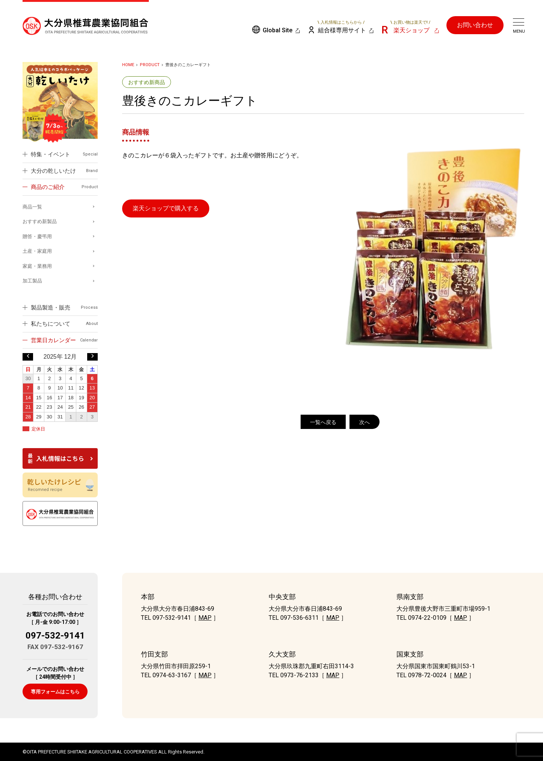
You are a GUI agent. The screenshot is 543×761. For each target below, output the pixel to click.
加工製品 (32, 281)
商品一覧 (32, 207)
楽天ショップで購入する (166, 208)
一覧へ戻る (323, 422)
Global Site (277, 30)
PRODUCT (150, 64)
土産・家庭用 (37, 251)
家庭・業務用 (37, 266)
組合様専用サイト (341, 27)
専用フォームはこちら (55, 692)
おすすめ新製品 (40, 221)
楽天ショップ (410, 27)
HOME (128, 64)
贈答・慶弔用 (37, 236)
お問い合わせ (475, 25)
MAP (205, 617)
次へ (364, 422)
